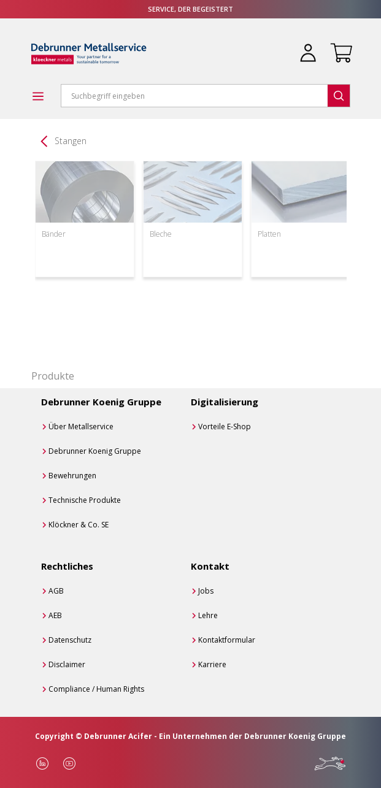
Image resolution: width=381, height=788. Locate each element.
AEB (55, 615)
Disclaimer (66, 664)
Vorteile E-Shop (224, 426)
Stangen (71, 141)
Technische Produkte (84, 500)
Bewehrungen (72, 475)
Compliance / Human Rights (96, 689)
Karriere (212, 664)
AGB (56, 591)
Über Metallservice (81, 426)
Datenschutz (69, 640)
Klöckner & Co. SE (78, 524)
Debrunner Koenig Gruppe (94, 451)
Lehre (208, 615)
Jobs (206, 591)
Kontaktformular (226, 640)
